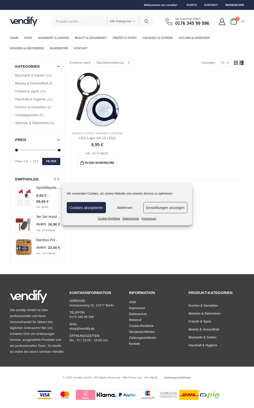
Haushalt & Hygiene (158, 38)
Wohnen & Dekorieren (27, 48)
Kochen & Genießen (194, 38)
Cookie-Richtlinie (109, 218)
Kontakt (211, 4)
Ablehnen (124, 207)
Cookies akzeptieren (86, 207)
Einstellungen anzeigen (165, 207)
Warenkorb (234, 4)
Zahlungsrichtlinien (142, 338)
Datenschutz (131, 218)
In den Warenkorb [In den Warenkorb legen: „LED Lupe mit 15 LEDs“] (99, 163)
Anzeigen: (209, 62)
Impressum (149, 218)
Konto (192, 4)
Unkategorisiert (26, 115)
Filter (51, 161)
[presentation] (55, 179)
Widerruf (135, 320)
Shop (28, 38)
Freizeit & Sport (125, 38)
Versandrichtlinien (142, 332)
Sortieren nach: (80, 62)
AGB (132, 302)
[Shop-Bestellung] (114, 62)
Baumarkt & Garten (53, 38)
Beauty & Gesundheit (91, 38)
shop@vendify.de (82, 328)
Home (14, 38)
